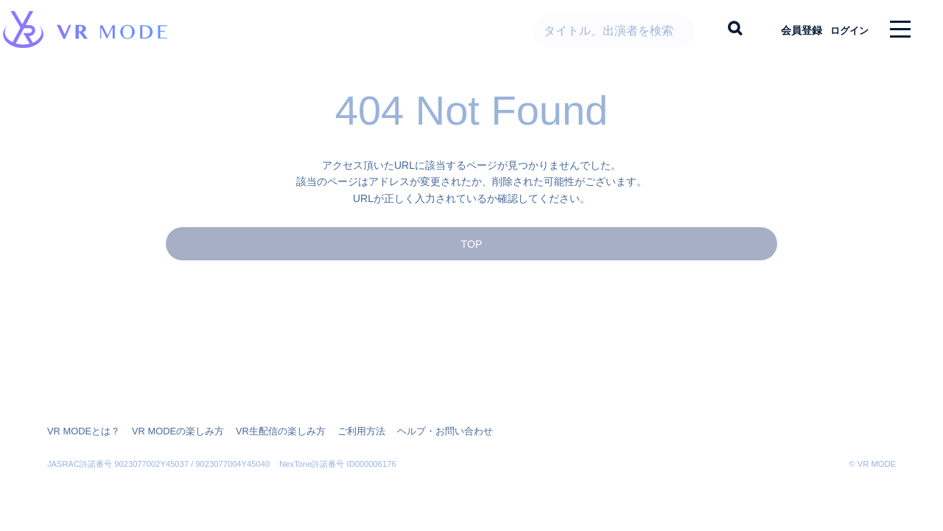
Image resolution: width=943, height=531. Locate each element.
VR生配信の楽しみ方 (265, 431)
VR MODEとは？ (81, 431)
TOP (471, 256)
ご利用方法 (340, 431)
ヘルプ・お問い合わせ (418, 431)
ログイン (843, 29)
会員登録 (789, 29)
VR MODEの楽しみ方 (169, 431)
